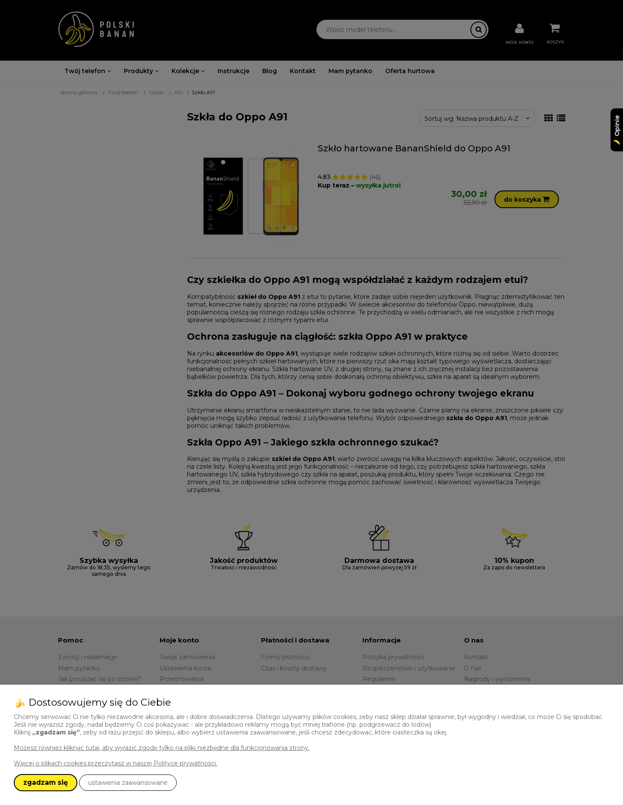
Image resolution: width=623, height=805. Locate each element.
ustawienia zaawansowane (128, 783)
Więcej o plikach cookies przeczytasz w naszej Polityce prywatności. (115, 763)
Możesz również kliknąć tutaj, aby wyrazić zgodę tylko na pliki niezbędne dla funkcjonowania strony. (162, 748)
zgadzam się (45, 782)
